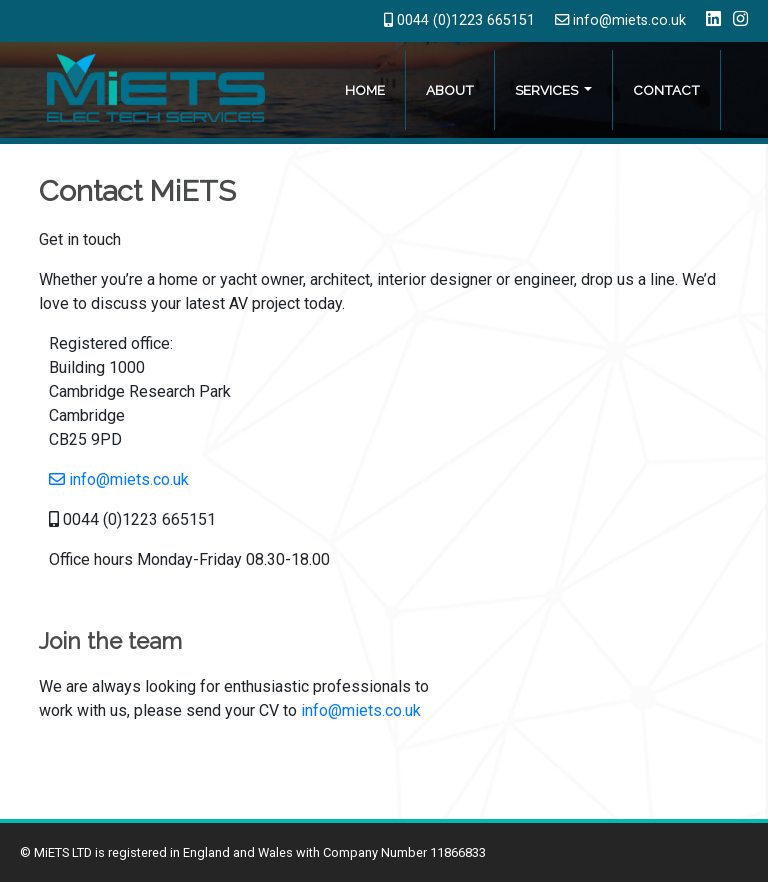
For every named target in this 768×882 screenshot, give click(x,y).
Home (365, 90)
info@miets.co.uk (620, 20)
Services (548, 90)
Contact (666, 90)
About (450, 90)
